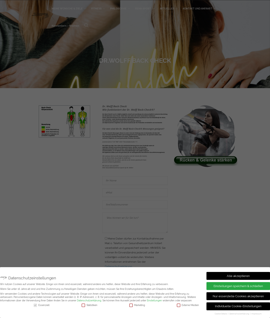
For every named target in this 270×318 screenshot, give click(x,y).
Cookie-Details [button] (221, 314)
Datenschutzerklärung (89, 300)
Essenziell (42, 305)
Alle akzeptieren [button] (238, 276)
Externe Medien (188, 305)
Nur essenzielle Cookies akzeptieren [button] (238, 296)
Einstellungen (154, 300)
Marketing (137, 305)
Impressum (256, 314)
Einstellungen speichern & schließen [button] (238, 286)
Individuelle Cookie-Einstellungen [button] (238, 306)
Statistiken (89, 305)
